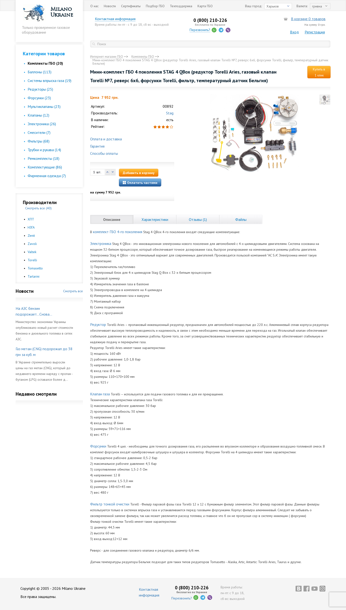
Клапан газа (100, 394)
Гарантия (97, 146)
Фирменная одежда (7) (47, 175)
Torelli (32, 260)
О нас (94, 6)
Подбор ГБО (155, 6)
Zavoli (32, 244)
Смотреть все (73, 291)
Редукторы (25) (40, 89)
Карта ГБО (205, 6)
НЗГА (31, 227)
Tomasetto (35, 268)
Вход (294, 32)
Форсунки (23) (39, 97)
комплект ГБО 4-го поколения (117, 231)
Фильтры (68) (38, 141)
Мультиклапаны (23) (44, 106)
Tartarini (33, 276)
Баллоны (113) (39, 71)
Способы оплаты (104, 153)
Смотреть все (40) (38, 208)
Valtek (32, 252)
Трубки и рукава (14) (44, 149)
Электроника (100, 243)
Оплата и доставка (106, 139)
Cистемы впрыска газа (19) (49, 80)
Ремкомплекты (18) (43, 158)
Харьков (272, 6)
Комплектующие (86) (45, 167)
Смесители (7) (39, 132)
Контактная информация (115, 18)
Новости (110, 6)
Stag (169, 113)
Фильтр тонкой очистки (109, 504)
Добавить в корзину (138, 173)
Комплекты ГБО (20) (45, 63)
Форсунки (98, 446)
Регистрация (315, 32)
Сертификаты (131, 6)
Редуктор (98, 324)
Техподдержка (181, 6)
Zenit (31, 235)
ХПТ (31, 219)
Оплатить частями (140, 183)
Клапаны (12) (38, 115)
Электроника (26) (42, 123)
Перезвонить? (200, 30)
